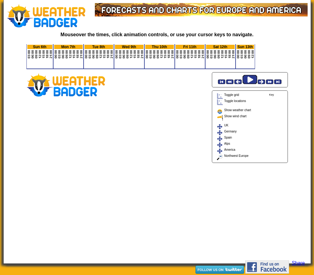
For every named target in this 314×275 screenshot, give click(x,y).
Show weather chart (237, 110)
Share (298, 263)
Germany (230, 131)
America (230, 149)
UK (226, 125)
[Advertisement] (250, 210)
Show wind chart (235, 116)
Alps (227, 143)
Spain (228, 137)
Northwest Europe (236, 155)
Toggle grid (231, 95)
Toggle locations (235, 101)
